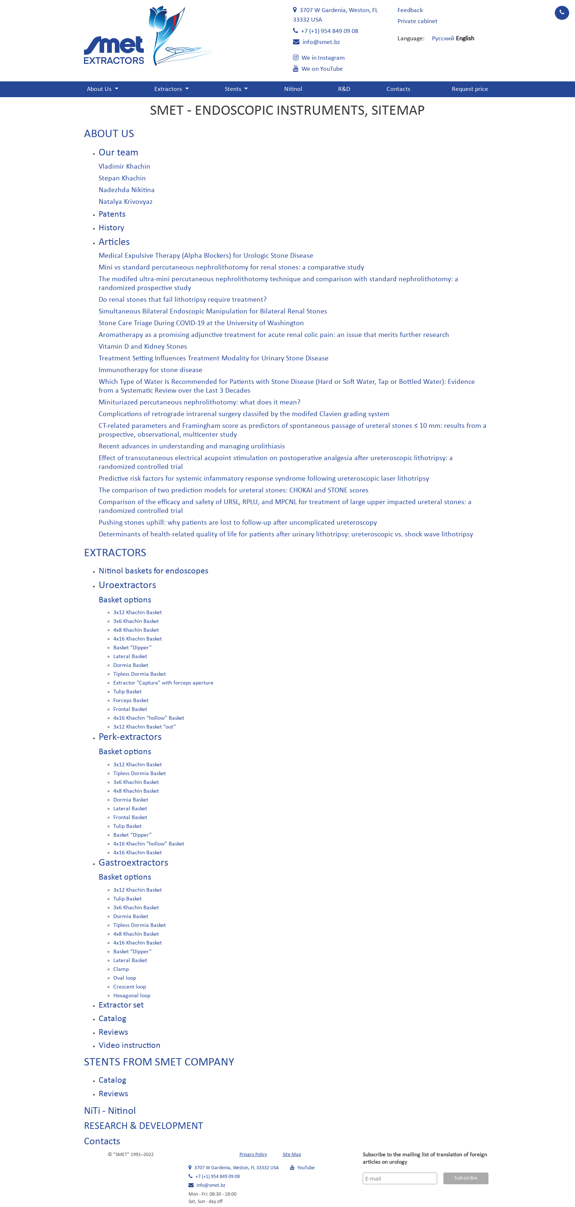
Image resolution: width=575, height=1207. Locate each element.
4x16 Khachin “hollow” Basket (148, 718)
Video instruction (130, 1045)
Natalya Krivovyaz (126, 202)
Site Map (292, 1155)
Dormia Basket (130, 665)
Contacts (398, 89)
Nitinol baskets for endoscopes (153, 571)
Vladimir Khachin (124, 166)
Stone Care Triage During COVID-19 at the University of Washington (201, 323)
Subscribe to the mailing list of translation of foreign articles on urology (425, 1158)
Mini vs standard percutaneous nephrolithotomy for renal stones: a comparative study (231, 267)
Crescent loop (129, 987)
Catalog (112, 1019)
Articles (114, 242)
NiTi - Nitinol (110, 1111)
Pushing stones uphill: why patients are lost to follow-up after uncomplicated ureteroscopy (238, 523)
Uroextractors (127, 585)
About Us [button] (100, 89)
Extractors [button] (168, 89)
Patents (112, 214)
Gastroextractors (133, 863)
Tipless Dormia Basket (139, 674)
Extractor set (121, 1005)
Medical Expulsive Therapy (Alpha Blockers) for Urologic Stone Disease (206, 256)
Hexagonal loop (131, 996)
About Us (109, 134)
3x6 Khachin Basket (136, 621)
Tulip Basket (127, 692)
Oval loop (124, 978)
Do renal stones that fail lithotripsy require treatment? (183, 300)
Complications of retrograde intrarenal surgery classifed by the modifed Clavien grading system (244, 414)
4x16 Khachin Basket (137, 639)
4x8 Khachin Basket (136, 630)
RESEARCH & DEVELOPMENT (143, 1126)
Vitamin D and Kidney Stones (143, 347)
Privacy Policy (253, 1155)
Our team (118, 153)
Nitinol (293, 89)
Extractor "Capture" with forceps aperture (163, 683)
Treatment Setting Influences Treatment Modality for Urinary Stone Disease (214, 358)
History (111, 228)
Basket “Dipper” (132, 648)
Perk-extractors (130, 737)
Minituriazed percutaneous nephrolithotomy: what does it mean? (199, 402)
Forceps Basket (131, 701)
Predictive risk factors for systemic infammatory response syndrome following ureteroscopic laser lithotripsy (264, 479)
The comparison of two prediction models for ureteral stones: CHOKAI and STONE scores (234, 490)
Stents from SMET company (159, 1062)
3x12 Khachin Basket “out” (144, 727)
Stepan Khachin (122, 178)
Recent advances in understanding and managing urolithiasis (192, 446)
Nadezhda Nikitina (127, 190)
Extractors (115, 553)
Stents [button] (234, 89)
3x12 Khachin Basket (137, 613)
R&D (344, 89)
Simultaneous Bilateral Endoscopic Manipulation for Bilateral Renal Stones (213, 311)
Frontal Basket (130, 709)
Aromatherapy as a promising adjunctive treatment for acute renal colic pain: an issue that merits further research (274, 335)
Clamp (121, 969)
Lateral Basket (130, 657)
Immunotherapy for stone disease (150, 370)
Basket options (125, 600)
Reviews (113, 1032)
